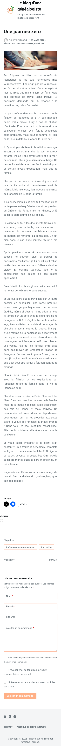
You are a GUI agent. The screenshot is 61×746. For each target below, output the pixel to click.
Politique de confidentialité (31, 727)
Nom (9, 596)
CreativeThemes (30, 741)
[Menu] (52, 9)
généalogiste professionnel (20, 547)
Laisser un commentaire (20, 695)
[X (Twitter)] (10, 716)
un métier (46, 547)
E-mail (10, 607)
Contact (8, 727)
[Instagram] (15, 716)
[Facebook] (5, 716)
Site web (10, 616)
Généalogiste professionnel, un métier (24, 43)
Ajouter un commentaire (20, 628)
